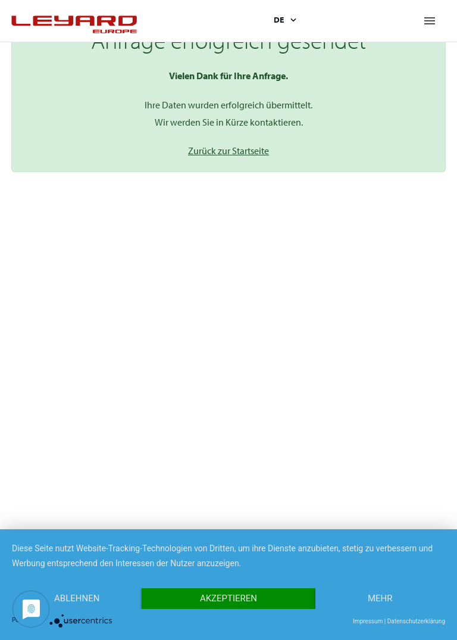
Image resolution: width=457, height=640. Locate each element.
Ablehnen (76, 598)
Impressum (368, 621)
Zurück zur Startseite (228, 151)
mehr (380, 598)
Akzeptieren (228, 598)
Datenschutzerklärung (416, 621)
